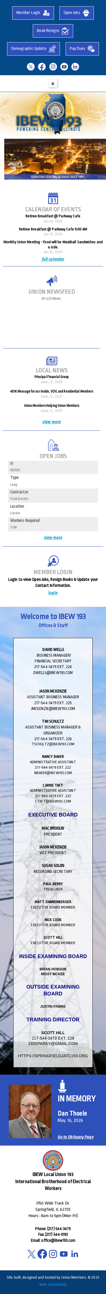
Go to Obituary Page (76, 1137)
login (53, 593)
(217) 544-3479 (59, 1228)
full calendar (53, 260)
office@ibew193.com (58, 1240)
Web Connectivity (53, 1284)
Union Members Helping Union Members (51, 406)
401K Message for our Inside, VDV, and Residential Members (51, 391)
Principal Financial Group (51, 377)
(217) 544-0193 (56, 1234)
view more (51, 422)
